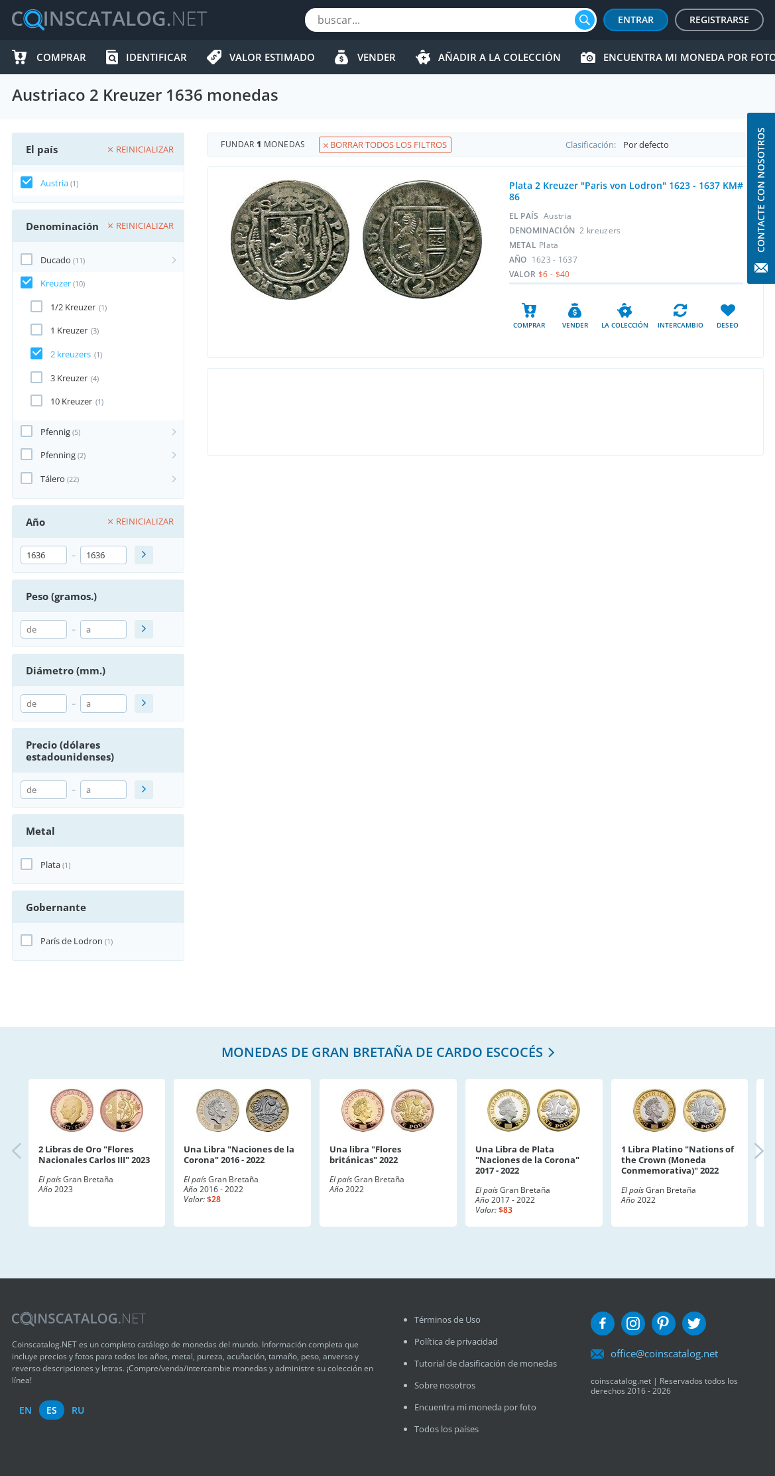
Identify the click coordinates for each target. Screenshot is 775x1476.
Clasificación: (664, 145)
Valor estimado (272, 57)
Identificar (156, 57)
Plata (50, 865)
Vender (376, 57)
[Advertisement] (485, 412)
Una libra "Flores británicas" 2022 (365, 1154)
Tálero (52, 479)
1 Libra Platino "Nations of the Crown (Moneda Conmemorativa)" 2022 (677, 1160)
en (25, 1410)
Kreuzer (55, 283)
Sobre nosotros (444, 1385)
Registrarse (719, 19)
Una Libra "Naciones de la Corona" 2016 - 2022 (239, 1154)
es (51, 1410)
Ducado (55, 260)
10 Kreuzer (71, 401)
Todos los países (446, 1429)
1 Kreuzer (69, 330)
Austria (54, 183)
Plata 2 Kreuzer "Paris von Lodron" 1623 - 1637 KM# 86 (626, 191)
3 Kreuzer (69, 378)
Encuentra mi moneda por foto (475, 1407)
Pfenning (58, 455)
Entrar (636, 19)
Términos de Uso (447, 1319)
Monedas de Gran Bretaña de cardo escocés (382, 1052)
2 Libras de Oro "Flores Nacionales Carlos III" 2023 (94, 1154)
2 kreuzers (70, 354)
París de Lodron (71, 941)
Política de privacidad (456, 1341)
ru (78, 1410)
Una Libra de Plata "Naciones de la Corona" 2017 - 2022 (527, 1160)
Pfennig (55, 432)
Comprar (61, 57)
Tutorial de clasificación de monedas (485, 1363)
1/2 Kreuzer (72, 307)
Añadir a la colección (499, 57)
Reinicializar (141, 149)
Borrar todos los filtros (385, 145)
